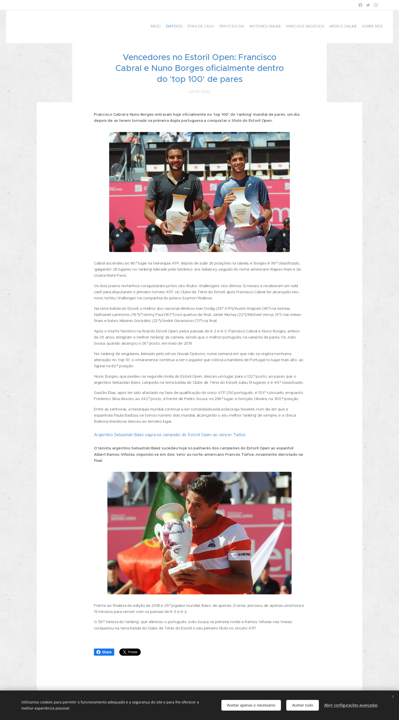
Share (104, 652)
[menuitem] (348, 26)
